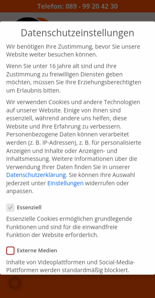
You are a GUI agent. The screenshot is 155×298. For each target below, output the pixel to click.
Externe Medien (35, 245)
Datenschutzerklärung (36, 169)
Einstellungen (66, 178)
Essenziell (27, 202)
